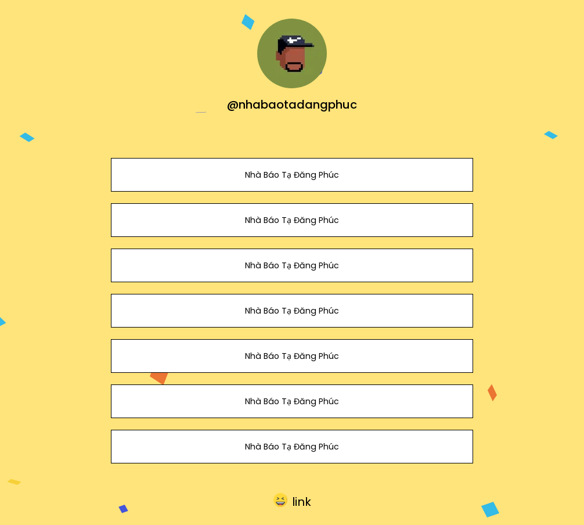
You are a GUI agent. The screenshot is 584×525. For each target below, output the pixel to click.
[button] (292, 500)
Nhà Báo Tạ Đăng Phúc (292, 175)
